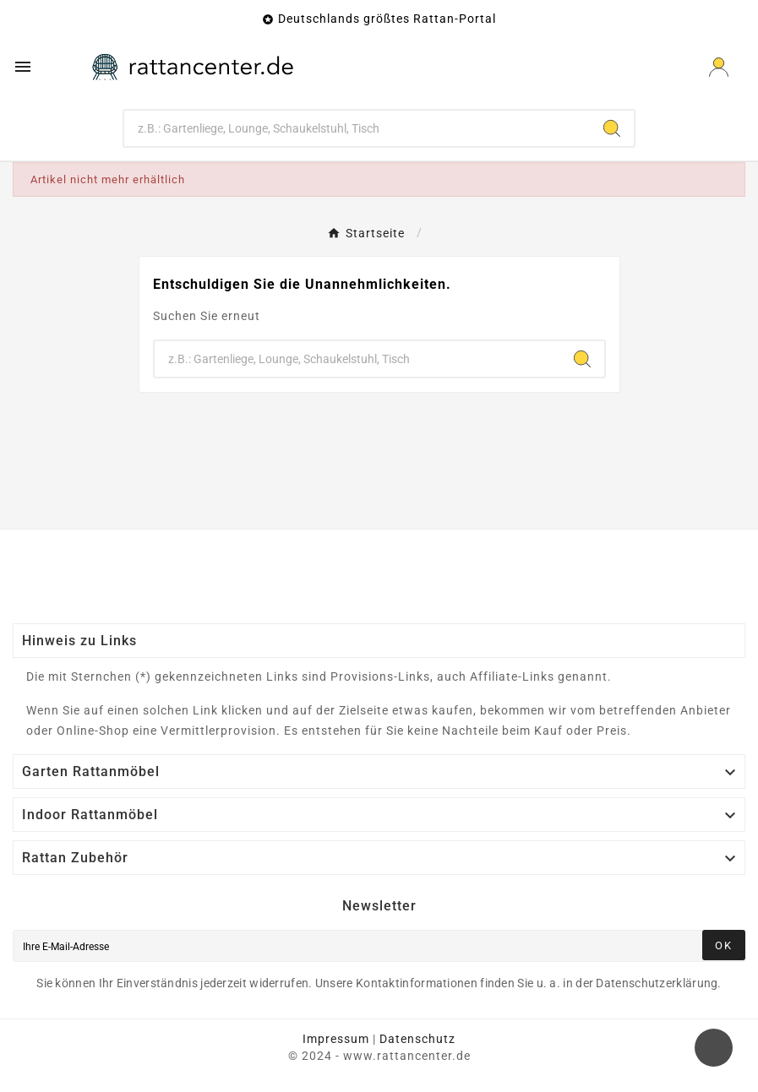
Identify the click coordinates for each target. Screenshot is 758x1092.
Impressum (336, 1039)
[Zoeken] (357, 128)
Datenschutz (417, 1039)
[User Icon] (718, 67)
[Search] (611, 128)
